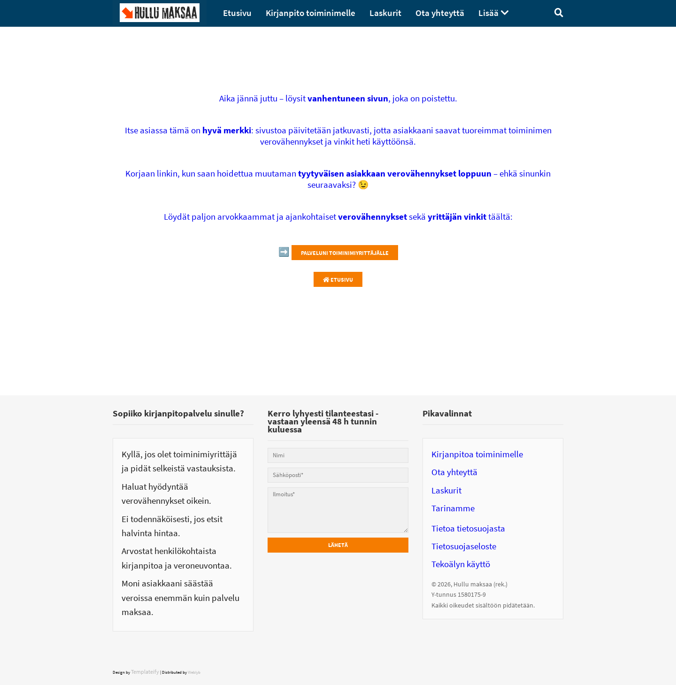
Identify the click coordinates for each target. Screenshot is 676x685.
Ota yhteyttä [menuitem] (439, 12)
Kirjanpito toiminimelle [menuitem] (310, 12)
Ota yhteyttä (454, 471)
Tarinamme (453, 508)
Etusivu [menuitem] (237, 12)
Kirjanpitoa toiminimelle (477, 454)
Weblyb (194, 672)
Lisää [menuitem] (488, 12)
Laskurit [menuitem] (385, 12)
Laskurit (446, 490)
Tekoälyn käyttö (460, 564)
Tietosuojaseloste (463, 546)
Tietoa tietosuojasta (468, 528)
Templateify (145, 671)
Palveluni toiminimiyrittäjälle (345, 252)
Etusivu (338, 279)
